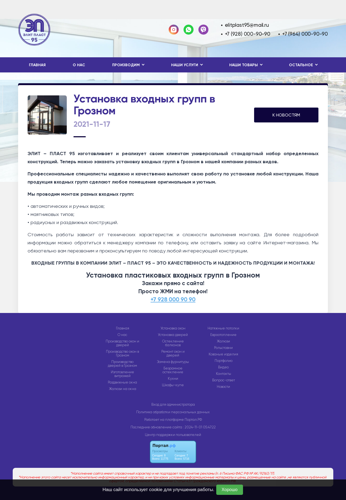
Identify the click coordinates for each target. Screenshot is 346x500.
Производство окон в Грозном (122, 353)
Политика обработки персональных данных (173, 412)
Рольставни (223, 348)
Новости (223, 387)
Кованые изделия (223, 354)
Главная (37, 65)
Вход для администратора (173, 404)
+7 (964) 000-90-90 (305, 34)
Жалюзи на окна (122, 389)
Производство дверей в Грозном (122, 364)
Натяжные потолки (223, 328)
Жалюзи (223, 341)
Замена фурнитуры (173, 362)
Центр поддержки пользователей (173, 435)
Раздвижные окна (122, 382)
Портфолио (223, 361)
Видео (223, 367)
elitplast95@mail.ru (247, 25)
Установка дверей (173, 335)
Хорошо (230, 489)
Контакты (223, 374)
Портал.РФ (193, 420)
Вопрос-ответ (223, 380)
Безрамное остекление (172, 370)
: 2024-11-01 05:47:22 (199, 427)
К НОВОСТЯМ (286, 115)
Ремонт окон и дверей (173, 353)
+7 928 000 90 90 (173, 299)
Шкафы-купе (173, 385)
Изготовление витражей (122, 374)
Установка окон (173, 328)
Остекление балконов (173, 343)
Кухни (173, 379)
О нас (79, 65)
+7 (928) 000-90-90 (247, 34)
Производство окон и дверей (122, 343)
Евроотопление (223, 335)
